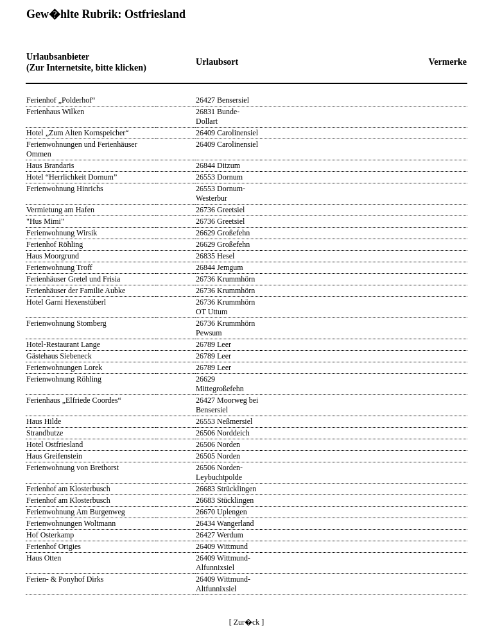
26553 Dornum (219, 177)
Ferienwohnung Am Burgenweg (75, 511)
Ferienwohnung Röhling (63, 379)
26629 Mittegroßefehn (220, 384)
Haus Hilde (43, 421)
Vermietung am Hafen (60, 209)
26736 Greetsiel (220, 209)
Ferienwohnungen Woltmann (71, 523)
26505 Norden (218, 456)
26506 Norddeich (223, 432)
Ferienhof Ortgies (53, 546)
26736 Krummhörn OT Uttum (225, 307)
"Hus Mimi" (45, 221)
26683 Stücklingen (225, 500)
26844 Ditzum (218, 165)
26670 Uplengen (221, 511)
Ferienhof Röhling (54, 244)
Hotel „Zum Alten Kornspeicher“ (77, 132)
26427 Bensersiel (222, 100)
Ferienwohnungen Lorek (64, 367)
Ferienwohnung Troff (59, 267)
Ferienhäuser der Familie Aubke (75, 290)
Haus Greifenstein (54, 456)
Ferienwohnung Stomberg (66, 323)
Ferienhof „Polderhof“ (61, 100)
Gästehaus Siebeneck (59, 355)
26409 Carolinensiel (227, 132)
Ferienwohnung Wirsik (61, 232)
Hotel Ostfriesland (54, 444)
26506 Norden (218, 444)
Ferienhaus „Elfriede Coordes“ (73, 400)
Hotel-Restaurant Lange (63, 344)
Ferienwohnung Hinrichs (64, 188)
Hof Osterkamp (50, 534)
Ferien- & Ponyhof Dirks (64, 579)
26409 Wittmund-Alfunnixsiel (223, 562)
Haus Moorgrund (52, 255)
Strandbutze (44, 432)
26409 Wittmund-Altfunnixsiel (223, 584)
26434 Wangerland (225, 523)
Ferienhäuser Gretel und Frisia (73, 278)
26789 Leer (213, 344)
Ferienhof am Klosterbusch (68, 488)
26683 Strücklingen (226, 488)
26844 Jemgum (219, 267)
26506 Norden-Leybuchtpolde (219, 472)
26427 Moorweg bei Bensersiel (227, 405)
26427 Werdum (219, 534)
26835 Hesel (215, 255)
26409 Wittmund (222, 546)
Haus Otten (43, 557)
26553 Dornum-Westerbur (220, 193)
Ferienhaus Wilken (55, 111)
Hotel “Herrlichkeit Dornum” (71, 177)
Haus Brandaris (50, 165)
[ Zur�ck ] (246, 622)
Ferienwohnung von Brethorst (72, 467)
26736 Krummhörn (225, 278)
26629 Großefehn (223, 232)
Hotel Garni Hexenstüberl (66, 302)
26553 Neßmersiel (224, 421)
